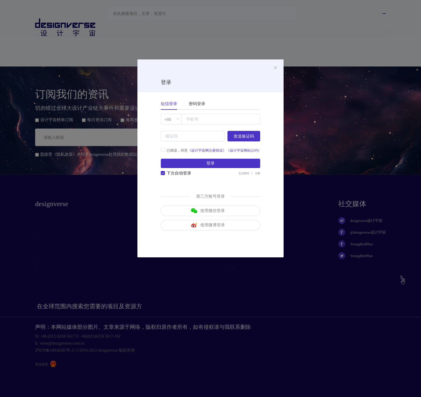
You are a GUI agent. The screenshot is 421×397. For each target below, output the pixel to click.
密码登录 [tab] (197, 104)
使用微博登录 (208, 233)
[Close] (275, 68)
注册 (256, 176)
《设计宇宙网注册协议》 (207, 150)
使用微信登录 (208, 214)
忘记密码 (240, 176)
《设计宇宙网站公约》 (243, 150)
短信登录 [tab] (169, 104)
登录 (210, 164)
